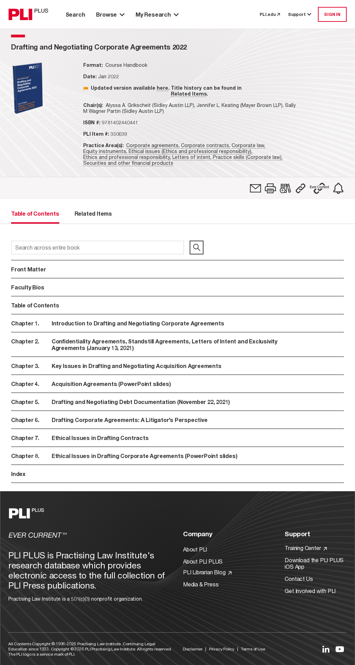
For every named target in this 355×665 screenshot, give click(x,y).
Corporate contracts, (205, 145)
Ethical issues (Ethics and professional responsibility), (190, 151)
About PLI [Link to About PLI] (195, 549)
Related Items (189, 94)
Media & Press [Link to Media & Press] (200, 584)
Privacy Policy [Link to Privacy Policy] (221, 648)
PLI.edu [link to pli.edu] (270, 14)
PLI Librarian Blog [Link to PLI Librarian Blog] (207, 572)
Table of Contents (35, 305)
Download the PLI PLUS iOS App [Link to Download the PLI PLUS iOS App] (314, 563)
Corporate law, (248, 145)
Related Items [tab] (93, 213)
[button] (270, 188)
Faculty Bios (27, 287)
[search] (197, 247)
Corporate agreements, (153, 145)
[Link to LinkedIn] (326, 649)
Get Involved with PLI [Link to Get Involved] (310, 590)
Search (75, 14)
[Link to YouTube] (340, 649)
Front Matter (28, 269)
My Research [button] (157, 14)
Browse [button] (110, 14)
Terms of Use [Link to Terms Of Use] (253, 648)
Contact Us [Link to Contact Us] (299, 578)
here (162, 88)
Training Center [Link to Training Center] (306, 548)
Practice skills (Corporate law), (248, 157)
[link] (255, 188)
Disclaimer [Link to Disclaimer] (192, 648)
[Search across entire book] (97, 247)
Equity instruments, (105, 151)
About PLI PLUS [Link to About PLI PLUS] (203, 561)
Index (18, 473)
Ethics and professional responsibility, (127, 157)
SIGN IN (332, 14)
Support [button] (300, 14)
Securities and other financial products (128, 163)
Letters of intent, (191, 157)
